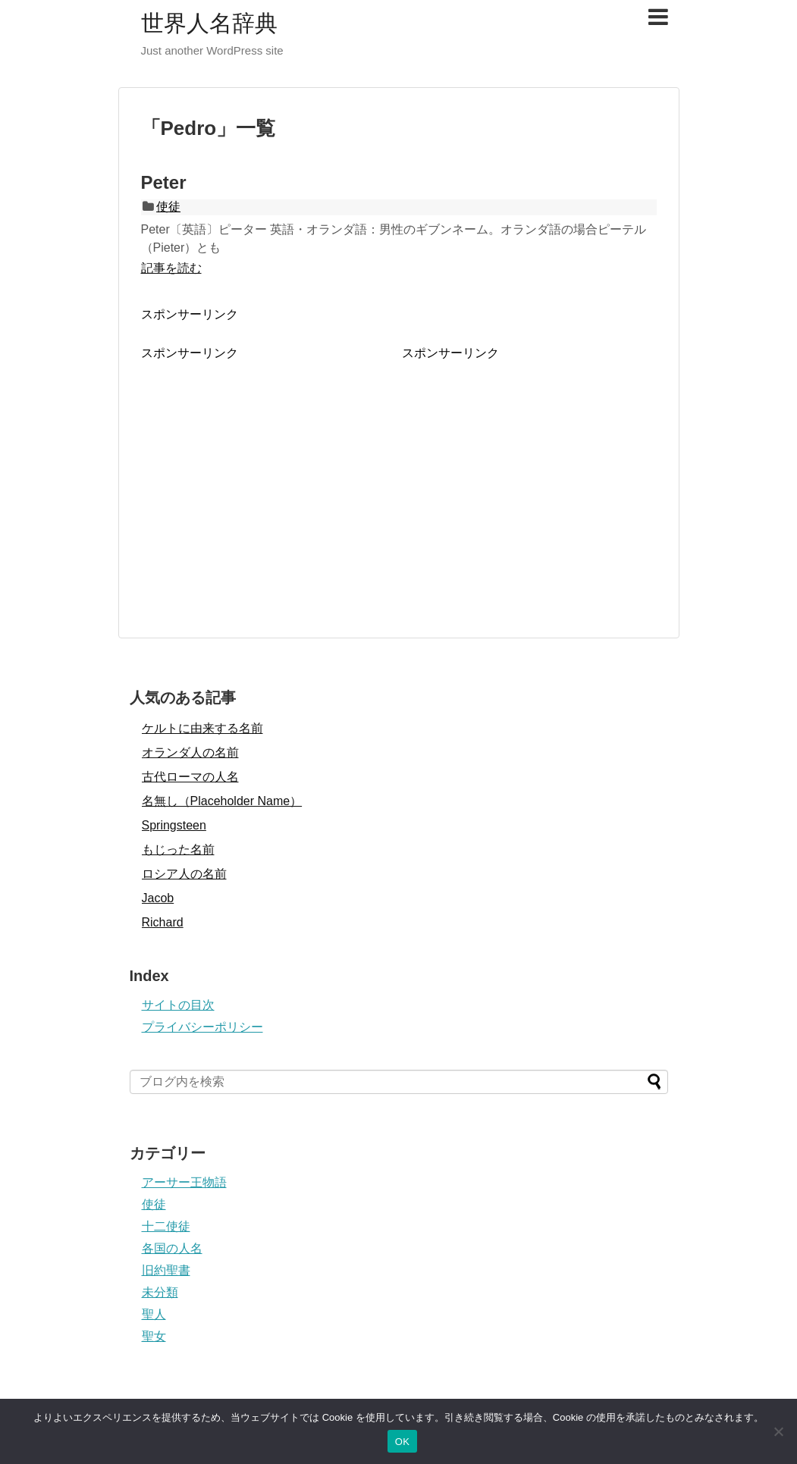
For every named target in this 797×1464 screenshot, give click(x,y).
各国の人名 (172, 1248)
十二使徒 (166, 1226)
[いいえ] (778, 1431)
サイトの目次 (178, 1004)
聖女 (154, 1336)
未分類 (160, 1292)
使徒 (168, 206)
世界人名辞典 (209, 23)
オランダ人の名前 (190, 752)
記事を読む (171, 268)
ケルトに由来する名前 (202, 728)
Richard (163, 922)
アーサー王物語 (184, 1182)
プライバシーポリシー (202, 1026)
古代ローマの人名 (190, 776)
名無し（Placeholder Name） (222, 801)
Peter (164, 182)
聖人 (154, 1314)
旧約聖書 (166, 1270)
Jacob (158, 898)
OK (402, 1441)
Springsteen (174, 825)
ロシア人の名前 (184, 873)
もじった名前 (178, 849)
